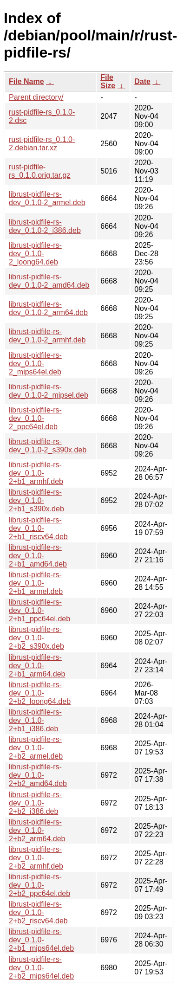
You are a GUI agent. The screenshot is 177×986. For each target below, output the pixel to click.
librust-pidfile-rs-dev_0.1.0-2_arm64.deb (48, 308)
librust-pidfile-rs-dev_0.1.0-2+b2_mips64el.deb (41, 967)
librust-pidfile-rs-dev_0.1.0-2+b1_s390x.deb (36, 500)
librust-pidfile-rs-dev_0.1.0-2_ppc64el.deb (35, 418)
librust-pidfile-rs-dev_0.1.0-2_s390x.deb (47, 446)
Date (142, 81)
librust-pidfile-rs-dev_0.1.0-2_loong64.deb (35, 253)
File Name (26, 81)
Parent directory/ (36, 97)
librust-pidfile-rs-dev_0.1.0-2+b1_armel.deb (36, 583)
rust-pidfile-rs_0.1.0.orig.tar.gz (40, 171)
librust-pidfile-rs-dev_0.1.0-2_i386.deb (45, 226)
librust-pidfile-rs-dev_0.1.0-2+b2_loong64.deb (40, 693)
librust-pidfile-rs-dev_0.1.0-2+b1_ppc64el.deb (39, 610)
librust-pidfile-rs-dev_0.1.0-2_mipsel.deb (48, 391)
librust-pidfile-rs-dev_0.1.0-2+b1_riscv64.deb (38, 528)
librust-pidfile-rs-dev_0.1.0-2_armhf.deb (47, 336)
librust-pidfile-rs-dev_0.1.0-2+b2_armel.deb (36, 747)
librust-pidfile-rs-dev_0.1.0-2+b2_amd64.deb (38, 775)
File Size (107, 81)
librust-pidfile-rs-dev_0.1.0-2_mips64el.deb (35, 363)
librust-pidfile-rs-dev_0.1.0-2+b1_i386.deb (35, 720)
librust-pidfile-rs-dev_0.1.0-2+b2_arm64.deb (37, 830)
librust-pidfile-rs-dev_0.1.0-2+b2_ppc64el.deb (39, 885)
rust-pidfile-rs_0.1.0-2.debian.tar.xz (42, 143)
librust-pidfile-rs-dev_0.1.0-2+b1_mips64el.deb (41, 940)
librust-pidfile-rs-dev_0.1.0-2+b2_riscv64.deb (38, 912)
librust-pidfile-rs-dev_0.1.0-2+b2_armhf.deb (36, 857)
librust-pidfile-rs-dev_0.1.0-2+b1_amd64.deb (38, 555)
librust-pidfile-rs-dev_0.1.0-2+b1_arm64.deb (37, 665)
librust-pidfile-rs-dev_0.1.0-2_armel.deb (47, 198)
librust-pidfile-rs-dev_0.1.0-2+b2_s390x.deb (36, 637)
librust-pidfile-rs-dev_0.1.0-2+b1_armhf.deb (36, 473)
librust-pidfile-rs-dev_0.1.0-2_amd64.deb (49, 281)
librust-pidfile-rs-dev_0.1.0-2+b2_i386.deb (35, 803)
